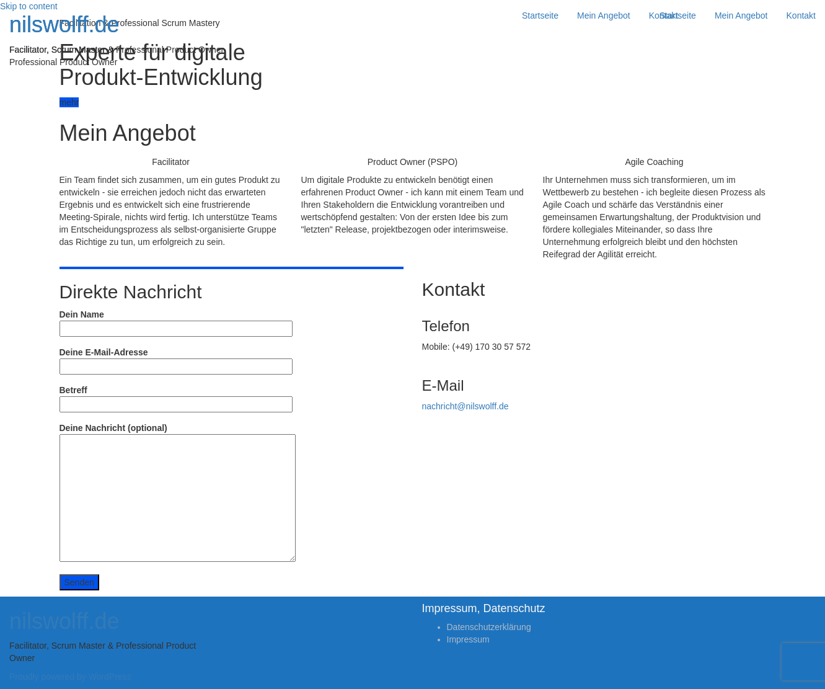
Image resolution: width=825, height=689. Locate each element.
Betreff (176, 397)
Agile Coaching (654, 162)
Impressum (468, 639)
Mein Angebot (741, 15)
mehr (69, 102)
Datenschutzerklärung (489, 627)
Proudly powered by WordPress (70, 677)
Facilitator (171, 162)
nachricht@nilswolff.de (465, 406)
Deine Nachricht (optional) (178, 493)
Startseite (678, 15)
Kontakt (801, 15)
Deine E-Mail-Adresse (176, 359)
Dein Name (176, 321)
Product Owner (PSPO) (413, 162)
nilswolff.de (64, 24)
